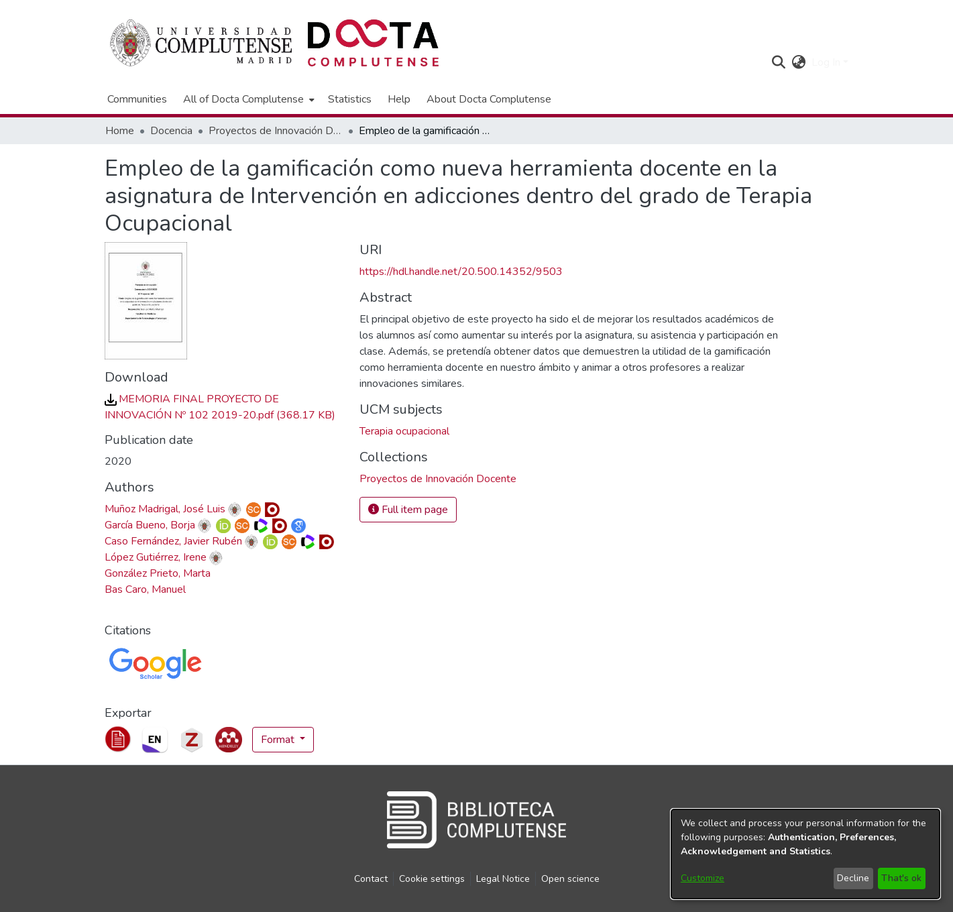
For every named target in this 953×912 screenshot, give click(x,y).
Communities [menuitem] (137, 99)
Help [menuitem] (399, 99)
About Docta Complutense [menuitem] (489, 99)
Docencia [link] (171, 130)
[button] (779, 62)
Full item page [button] (408, 509)
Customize (702, 878)
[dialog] (805, 854)
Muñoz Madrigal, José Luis (165, 509)
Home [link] (119, 130)
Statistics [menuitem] (350, 99)
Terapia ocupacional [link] (404, 431)
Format (279, 739)
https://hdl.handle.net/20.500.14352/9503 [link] (461, 271)
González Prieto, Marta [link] (158, 573)
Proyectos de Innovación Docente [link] (276, 130)
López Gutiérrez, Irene (156, 557)
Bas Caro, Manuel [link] (145, 589)
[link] (437, 478)
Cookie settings (432, 878)
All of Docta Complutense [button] (243, 99)
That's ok (901, 878)
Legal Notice (503, 878)
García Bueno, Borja (150, 525)
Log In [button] (827, 62)
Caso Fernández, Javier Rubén (173, 541)
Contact (371, 878)
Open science (570, 878)
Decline (853, 878)
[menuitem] (247, 99)
